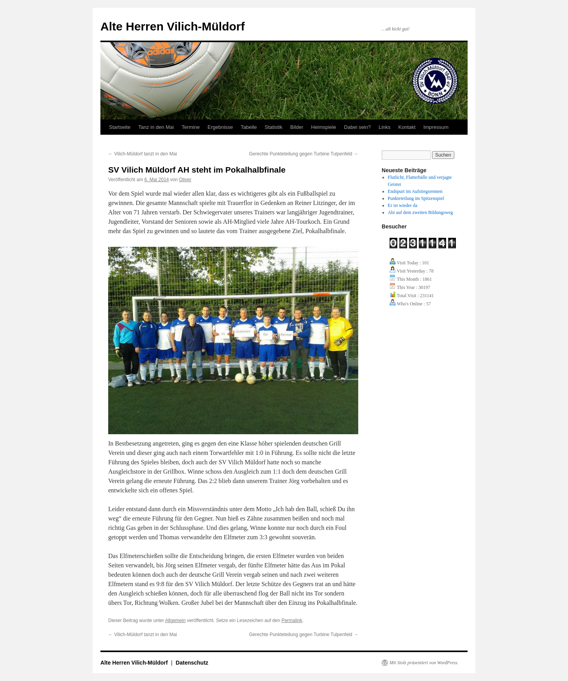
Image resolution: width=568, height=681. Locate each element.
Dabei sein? (357, 127)
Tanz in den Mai (156, 127)
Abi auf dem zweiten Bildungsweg (420, 212)
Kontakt (407, 127)
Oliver (185, 179)
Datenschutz (192, 663)
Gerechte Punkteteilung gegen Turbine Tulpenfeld (303, 154)
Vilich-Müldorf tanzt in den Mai (142, 154)
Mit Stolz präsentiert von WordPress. (423, 662)
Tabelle (249, 127)
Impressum (435, 127)
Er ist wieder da (403, 205)
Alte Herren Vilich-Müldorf (172, 26)
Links (384, 127)
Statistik (273, 127)
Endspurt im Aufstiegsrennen (415, 191)
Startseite (119, 127)
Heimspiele (323, 127)
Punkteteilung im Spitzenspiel (416, 198)
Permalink (291, 620)
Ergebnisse (220, 127)
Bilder (296, 127)
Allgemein (175, 620)
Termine (191, 127)
